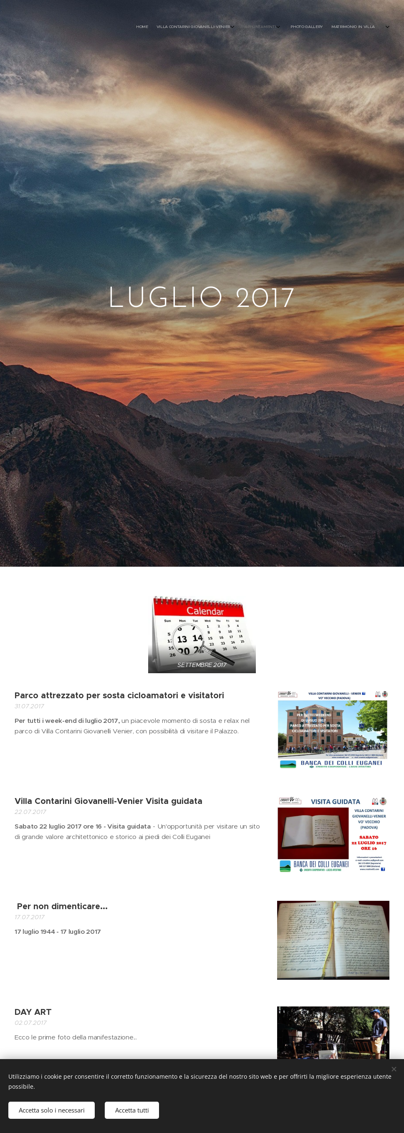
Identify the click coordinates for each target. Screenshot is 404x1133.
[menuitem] (319, 27)
